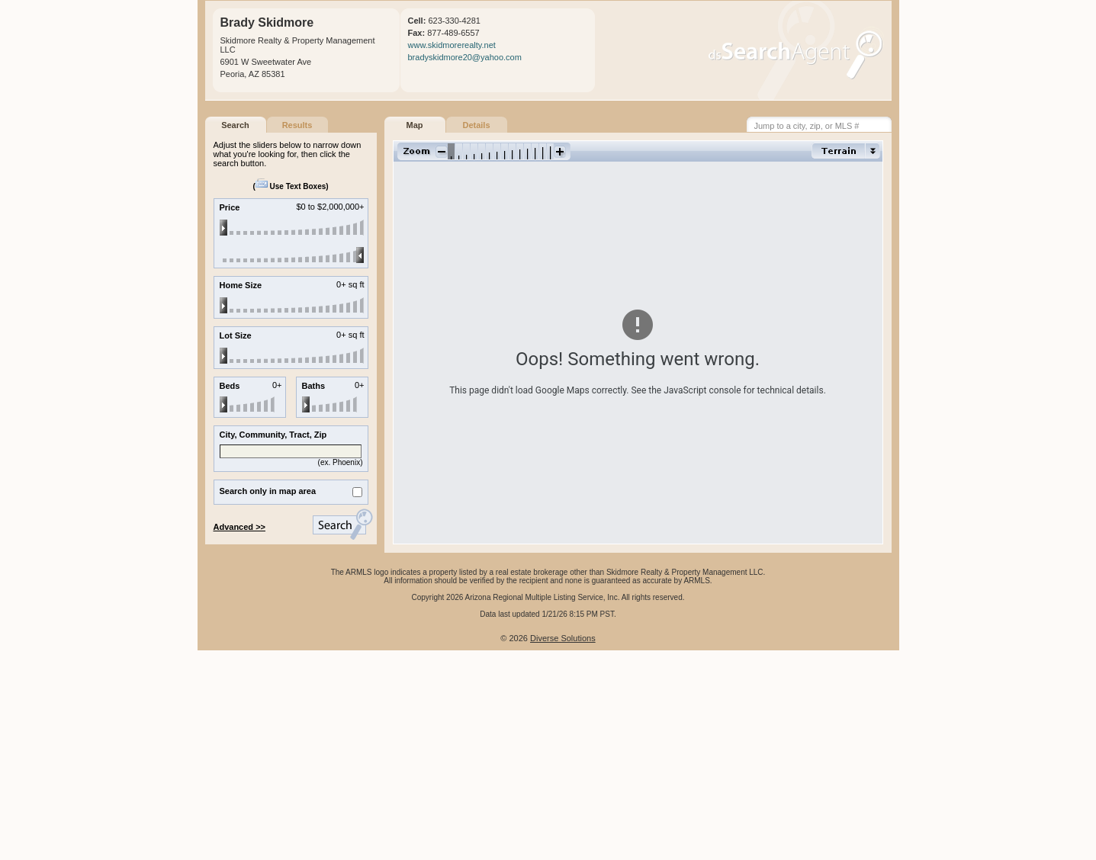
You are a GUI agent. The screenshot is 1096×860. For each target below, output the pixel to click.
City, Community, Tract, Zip (273, 434)
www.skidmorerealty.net (452, 45)
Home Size (241, 285)
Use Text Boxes (291, 186)
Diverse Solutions (563, 638)
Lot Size (236, 335)
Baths (314, 385)
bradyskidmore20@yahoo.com (465, 57)
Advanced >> (239, 526)
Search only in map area (268, 491)
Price (230, 207)
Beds (230, 385)
